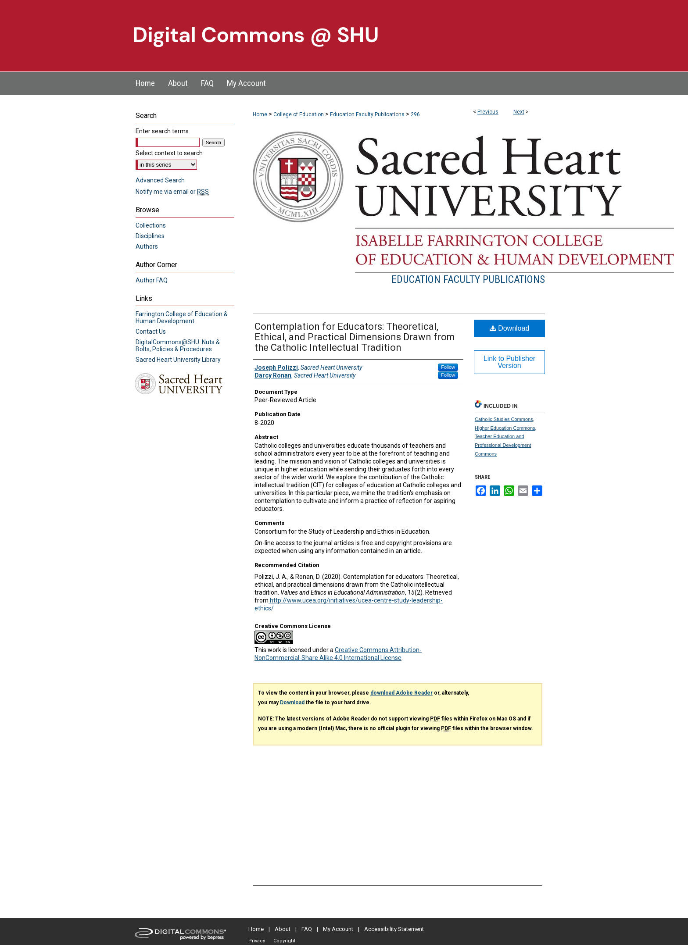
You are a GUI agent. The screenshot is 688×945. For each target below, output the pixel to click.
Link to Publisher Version (509, 362)
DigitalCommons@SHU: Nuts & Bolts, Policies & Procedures (178, 346)
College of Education (298, 114)
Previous (487, 112)
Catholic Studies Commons (504, 419)
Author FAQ (152, 280)
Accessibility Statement (394, 929)
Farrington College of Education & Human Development (182, 317)
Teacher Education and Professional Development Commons (503, 445)
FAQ (306, 929)
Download (510, 328)
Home (260, 114)
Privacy (256, 941)
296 (415, 114)
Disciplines (150, 235)
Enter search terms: (163, 131)
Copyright (284, 941)
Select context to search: (170, 153)
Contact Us (151, 331)
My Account (338, 929)
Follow (448, 367)
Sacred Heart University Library (178, 359)
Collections (151, 225)
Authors (147, 246)
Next (518, 112)
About (282, 929)
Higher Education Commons (505, 428)
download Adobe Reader (401, 693)
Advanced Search (160, 180)
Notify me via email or (172, 191)
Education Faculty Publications (367, 114)
